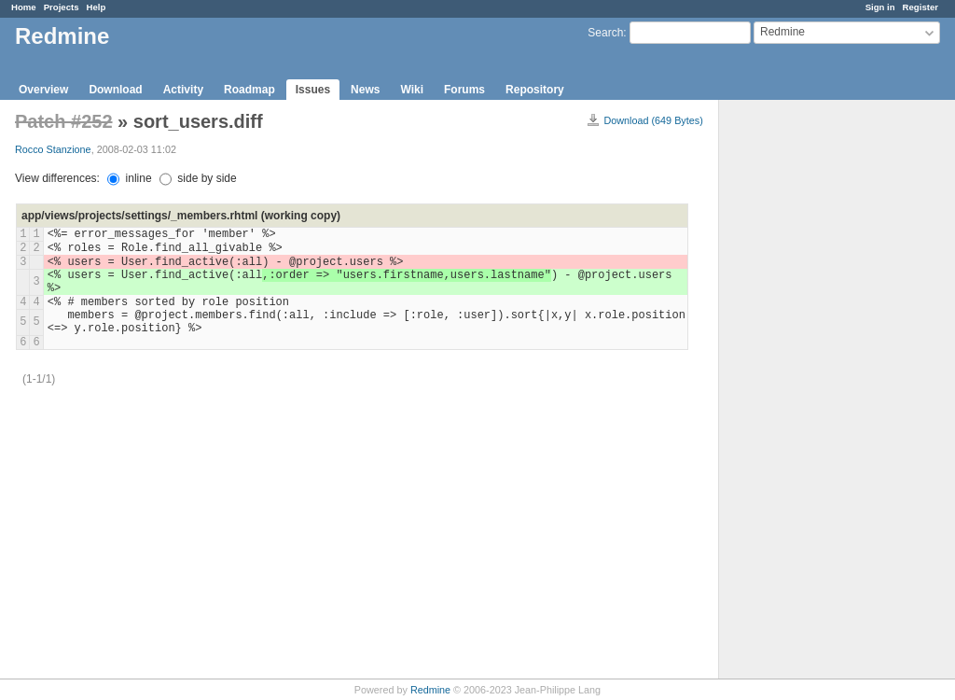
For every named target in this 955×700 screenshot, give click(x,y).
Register (920, 7)
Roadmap (249, 89)
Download (115, 89)
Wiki (411, 89)
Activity (183, 89)
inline (129, 178)
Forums (464, 89)
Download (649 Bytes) (653, 120)
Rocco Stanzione (53, 149)
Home (23, 7)
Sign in (880, 7)
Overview (43, 89)
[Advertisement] (812, 393)
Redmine (430, 689)
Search (605, 32)
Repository (534, 89)
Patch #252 (64, 121)
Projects (61, 7)
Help (96, 7)
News (365, 89)
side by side (198, 178)
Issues (313, 89)
